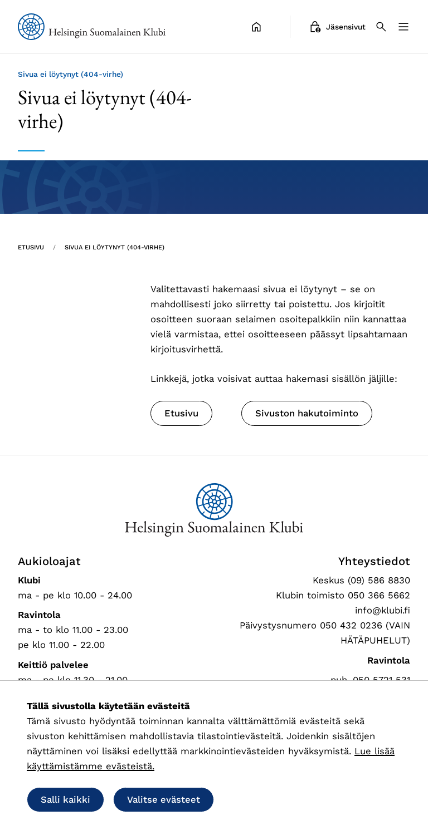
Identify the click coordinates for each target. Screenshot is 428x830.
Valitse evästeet (163, 799)
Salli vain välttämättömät (293, 799)
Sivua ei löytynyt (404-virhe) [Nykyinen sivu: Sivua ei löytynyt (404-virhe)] (114, 247)
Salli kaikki (65, 799)
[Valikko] (403, 26)
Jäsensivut (337, 26)
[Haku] (381, 26)
